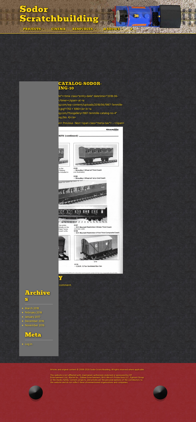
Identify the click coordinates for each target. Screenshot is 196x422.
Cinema (58, 29)
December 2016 (34, 321)
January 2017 (32, 317)
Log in (28, 344)
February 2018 (33, 312)
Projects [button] (33, 29)
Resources (84, 29)
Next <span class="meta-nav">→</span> (99, 123)
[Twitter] (131, 29)
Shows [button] (115, 29)
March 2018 (32, 308)
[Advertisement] (98, 54)
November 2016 (34, 325)
